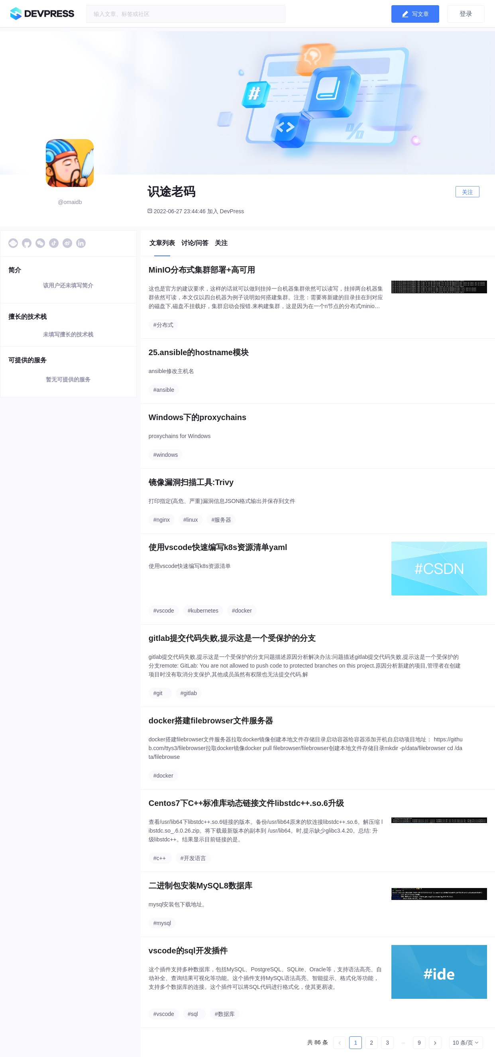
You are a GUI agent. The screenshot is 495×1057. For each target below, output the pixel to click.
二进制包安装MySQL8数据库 (200, 885)
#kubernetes (203, 610)
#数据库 (225, 1014)
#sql (193, 1014)
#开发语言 (193, 858)
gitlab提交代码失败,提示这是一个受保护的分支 (232, 638)
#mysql (162, 923)
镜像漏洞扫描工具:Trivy (191, 482)
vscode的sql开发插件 (188, 950)
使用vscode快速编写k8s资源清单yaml (218, 547)
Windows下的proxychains (197, 417)
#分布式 (163, 325)
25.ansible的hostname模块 (199, 352)
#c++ (159, 858)
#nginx (161, 520)
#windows (165, 455)
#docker (242, 610)
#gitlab (189, 693)
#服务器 (222, 520)
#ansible (163, 390)
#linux (190, 520)
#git (158, 693)
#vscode (163, 610)
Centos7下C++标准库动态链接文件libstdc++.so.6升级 (246, 803)
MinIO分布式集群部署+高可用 (202, 269)
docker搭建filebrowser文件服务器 (211, 720)
